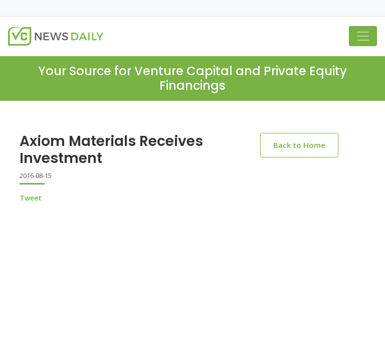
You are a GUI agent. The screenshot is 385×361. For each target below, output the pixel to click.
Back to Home (299, 145)
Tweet (31, 198)
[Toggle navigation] (363, 36)
